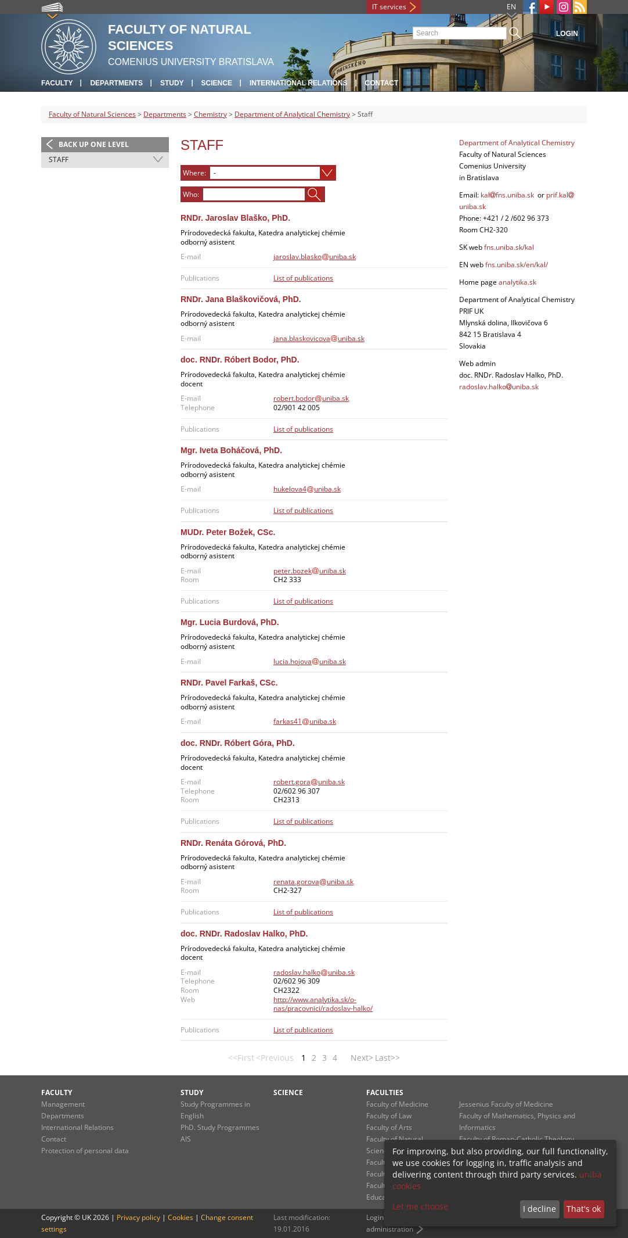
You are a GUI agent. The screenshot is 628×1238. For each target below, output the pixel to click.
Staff (58, 159)
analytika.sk (517, 282)
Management (63, 1104)
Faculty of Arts (389, 1127)
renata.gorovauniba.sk (313, 882)
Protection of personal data (85, 1151)
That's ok (583, 1208)
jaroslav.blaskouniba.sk (314, 256)
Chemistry (210, 114)
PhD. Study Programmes (220, 1127)
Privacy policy (138, 1217)
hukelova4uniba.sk (307, 489)
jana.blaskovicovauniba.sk (318, 338)
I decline (539, 1208)
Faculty (57, 83)
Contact (382, 83)
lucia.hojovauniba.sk (309, 661)
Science (216, 83)
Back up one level (94, 144)
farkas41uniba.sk (304, 721)
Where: (194, 172)
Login (567, 34)
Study (172, 83)
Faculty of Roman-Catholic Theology (516, 1139)
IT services (389, 7)
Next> (362, 1057)
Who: (191, 194)
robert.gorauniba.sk (309, 782)
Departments (116, 83)
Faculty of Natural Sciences (92, 114)
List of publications (303, 278)
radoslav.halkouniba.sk (314, 972)
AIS (186, 1139)
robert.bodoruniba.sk (311, 398)
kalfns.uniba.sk (507, 195)
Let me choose (420, 1206)
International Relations (299, 83)
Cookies (180, 1217)
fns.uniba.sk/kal (509, 247)
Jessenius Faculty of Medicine (506, 1104)
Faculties (384, 1092)
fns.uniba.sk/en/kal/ (515, 265)
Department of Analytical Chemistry (292, 114)
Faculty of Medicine (397, 1104)
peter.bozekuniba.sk (309, 571)
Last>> (387, 1057)
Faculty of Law (389, 1116)
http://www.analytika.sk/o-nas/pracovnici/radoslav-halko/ (323, 1004)
